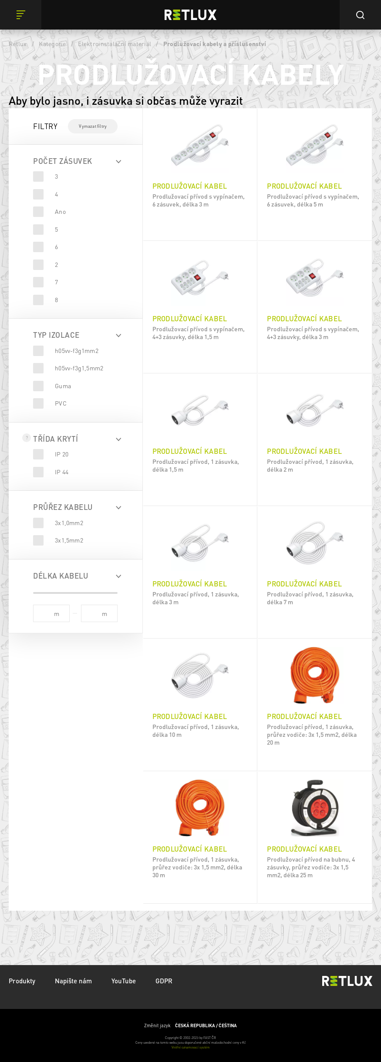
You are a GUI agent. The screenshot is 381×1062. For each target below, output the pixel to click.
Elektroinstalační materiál (114, 43)
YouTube (123, 980)
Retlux (18, 43)
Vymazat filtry (93, 126)
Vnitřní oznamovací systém (191, 1047)
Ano (60, 211)
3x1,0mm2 (69, 522)
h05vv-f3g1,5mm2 (79, 368)
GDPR (163, 980)
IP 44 (61, 472)
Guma (63, 386)
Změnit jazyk (190, 1025)
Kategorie (52, 43)
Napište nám (73, 980)
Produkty (22, 980)
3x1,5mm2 (69, 540)
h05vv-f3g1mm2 (76, 350)
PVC (61, 403)
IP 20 (61, 454)
